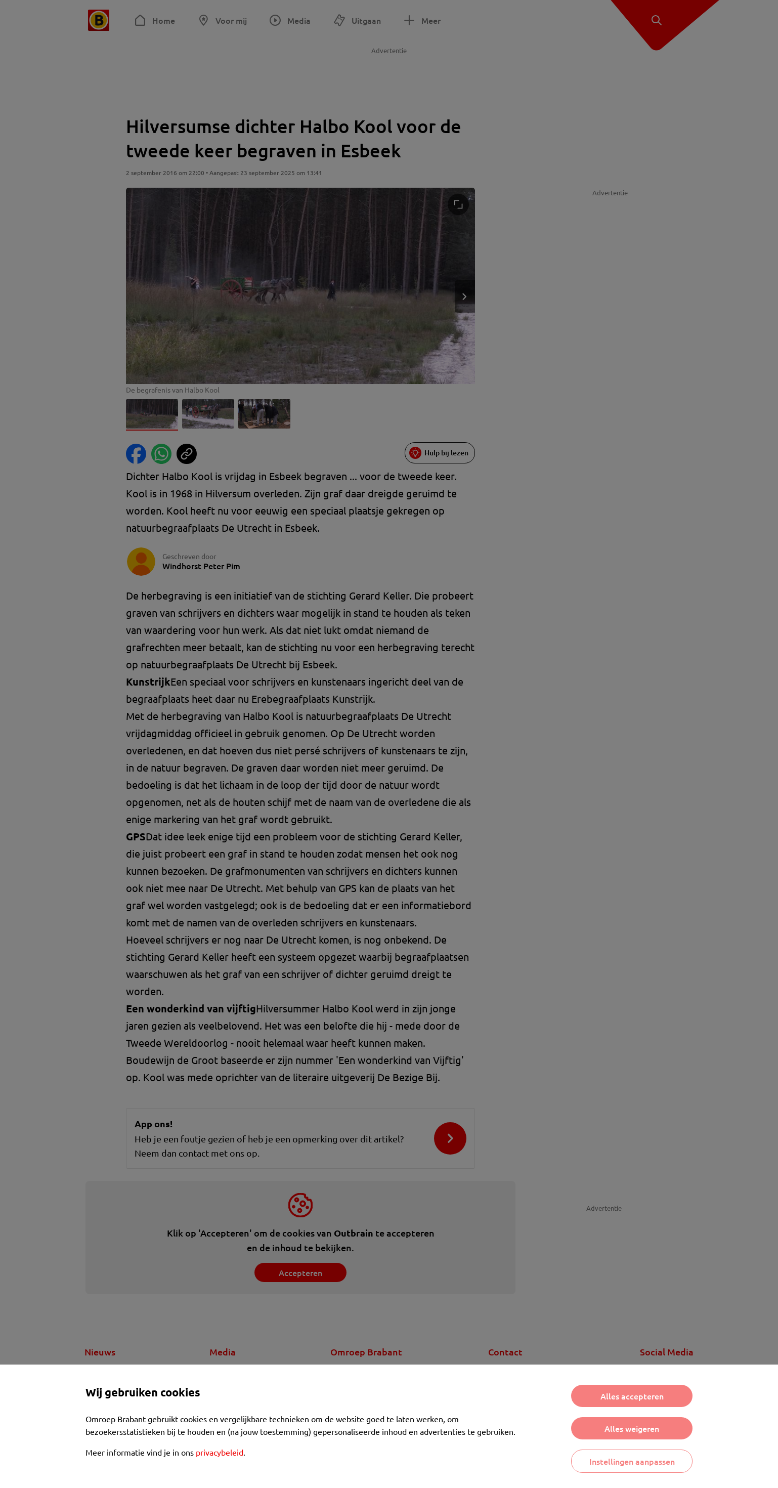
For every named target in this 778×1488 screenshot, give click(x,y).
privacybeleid (219, 1452)
